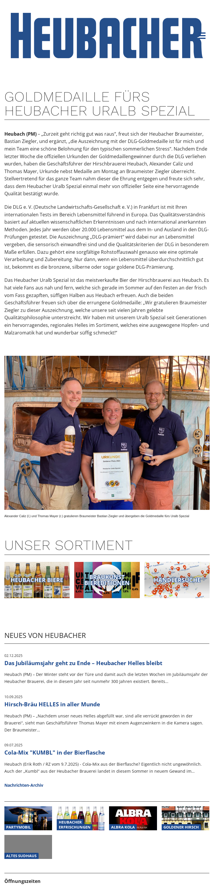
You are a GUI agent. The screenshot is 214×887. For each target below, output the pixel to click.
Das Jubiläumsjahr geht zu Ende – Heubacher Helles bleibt (83, 663)
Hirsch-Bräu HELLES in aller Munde (52, 704)
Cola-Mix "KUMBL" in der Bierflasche (54, 752)
